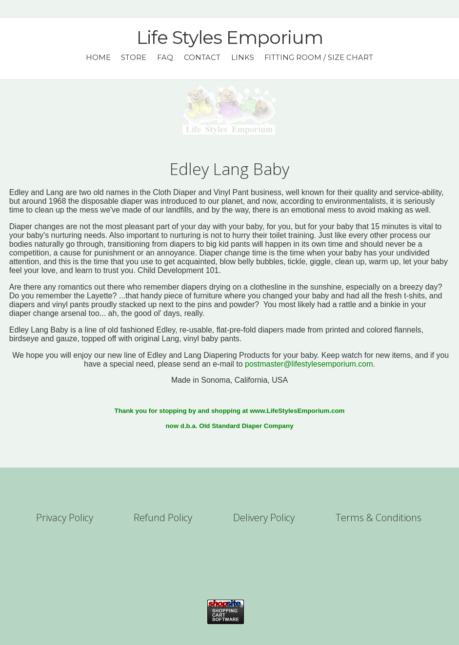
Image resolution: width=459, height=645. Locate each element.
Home (98, 57)
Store (133, 57)
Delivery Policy (264, 517)
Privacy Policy (64, 517)
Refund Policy (163, 517)
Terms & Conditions (378, 517)
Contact (202, 57)
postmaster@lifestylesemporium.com (309, 364)
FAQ (165, 57)
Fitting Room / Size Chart (318, 57)
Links (242, 57)
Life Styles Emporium (230, 37)
